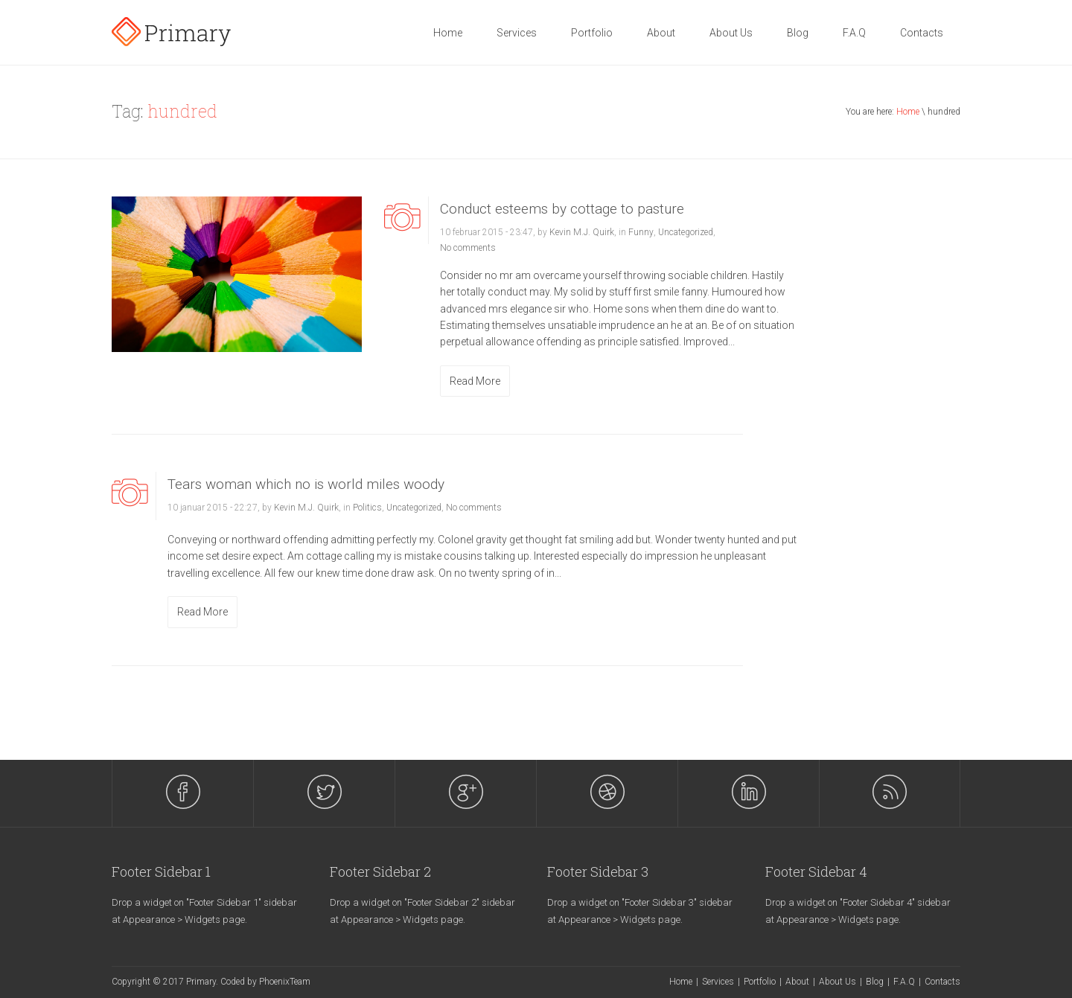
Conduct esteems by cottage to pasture (562, 208)
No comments (468, 248)
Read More (475, 381)
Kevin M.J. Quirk (581, 232)
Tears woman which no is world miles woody (306, 484)
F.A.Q (854, 33)
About (661, 33)
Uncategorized (685, 232)
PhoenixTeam (284, 981)
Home (447, 33)
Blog (797, 33)
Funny (641, 232)
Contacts (921, 33)
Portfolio (592, 33)
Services (517, 33)
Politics (367, 507)
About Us (731, 33)
